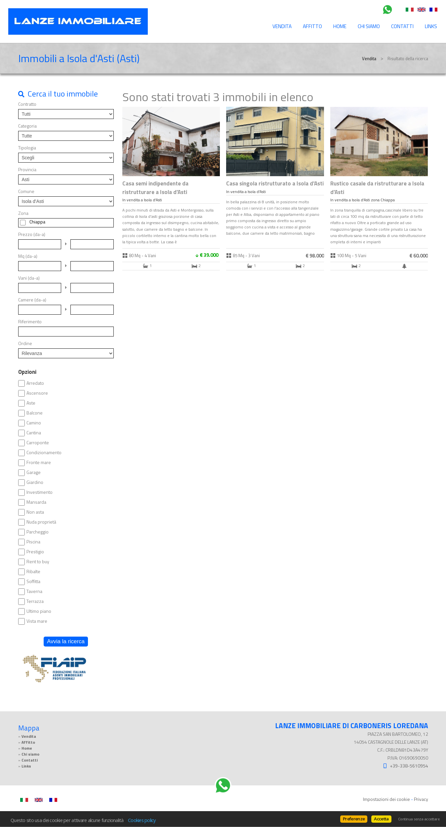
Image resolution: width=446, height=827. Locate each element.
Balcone (34, 413)
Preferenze (354, 819)
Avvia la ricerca (65, 641)
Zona (23, 213)
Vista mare (36, 621)
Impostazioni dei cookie (386, 799)
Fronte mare (38, 462)
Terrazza (35, 601)
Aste (30, 403)
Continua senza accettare (418, 819)
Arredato (35, 383)
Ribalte (33, 571)
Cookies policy (142, 820)
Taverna (34, 591)
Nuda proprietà (41, 522)
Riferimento (30, 321)
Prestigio (35, 551)
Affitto (312, 26)
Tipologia (27, 147)
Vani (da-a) (29, 278)
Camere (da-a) (32, 299)
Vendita (282, 26)
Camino (33, 422)
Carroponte (37, 442)
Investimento (39, 492)
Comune (26, 191)
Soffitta (33, 581)
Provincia (27, 169)
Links (431, 26)
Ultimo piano (38, 611)
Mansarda (36, 502)
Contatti (402, 26)
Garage (33, 472)
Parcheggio (37, 532)
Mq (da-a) (27, 256)
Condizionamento (43, 452)
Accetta (381, 819)
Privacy (421, 799)
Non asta (35, 512)
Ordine (25, 343)
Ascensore (37, 393)
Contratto (27, 104)
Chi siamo (369, 26)
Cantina (33, 432)
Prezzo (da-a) (31, 234)
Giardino (34, 482)
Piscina (33, 541)
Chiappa (37, 221)
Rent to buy (37, 561)
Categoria (27, 126)
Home (339, 26)
